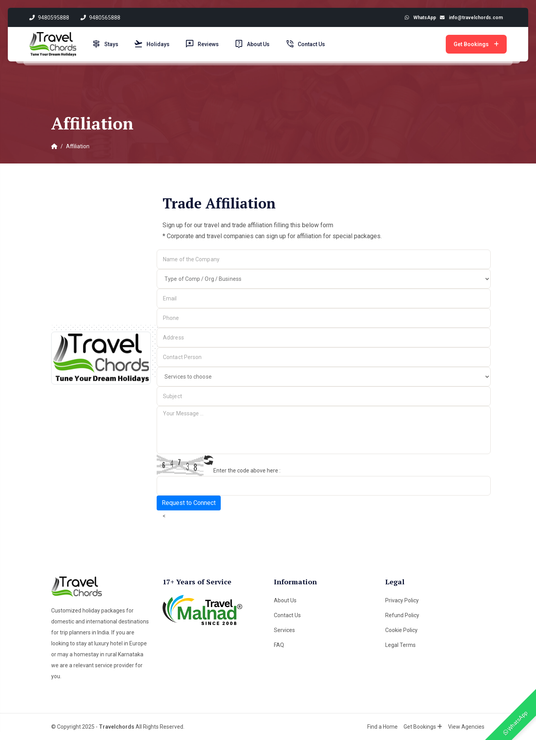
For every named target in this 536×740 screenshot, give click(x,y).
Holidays (152, 44)
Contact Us (305, 44)
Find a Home (383, 727)
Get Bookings (476, 44)
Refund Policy (402, 615)
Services (284, 630)
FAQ (279, 645)
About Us (252, 44)
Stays (105, 44)
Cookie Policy (401, 630)
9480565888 (101, 17)
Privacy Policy (402, 600)
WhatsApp (515, 722)
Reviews (202, 44)
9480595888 (49, 17)
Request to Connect (189, 503)
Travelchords (116, 727)
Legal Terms (400, 645)
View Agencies (466, 727)
